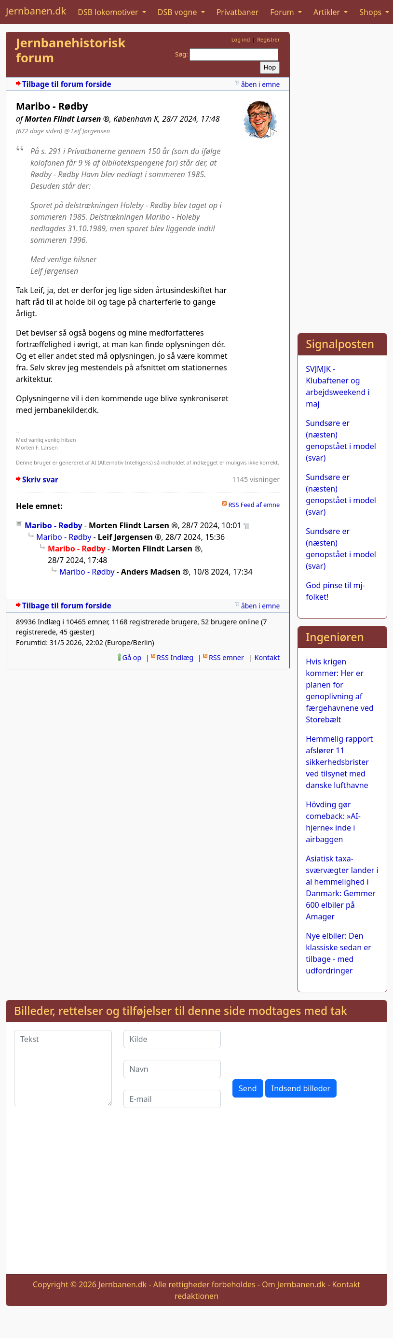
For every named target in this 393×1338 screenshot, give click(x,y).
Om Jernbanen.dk (293, 1284)
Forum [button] (283, 12)
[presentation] (305, 1049)
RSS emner (226, 657)
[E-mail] (172, 1099)
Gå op (132, 657)
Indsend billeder (300, 1088)
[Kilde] (172, 1039)
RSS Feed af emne (254, 504)
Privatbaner (238, 12)
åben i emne (260, 84)
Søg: (181, 54)
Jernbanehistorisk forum (70, 50)
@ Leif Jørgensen (87, 131)
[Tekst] (63, 1068)
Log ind (240, 39)
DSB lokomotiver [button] (109, 12)
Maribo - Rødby (53, 525)
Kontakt (267, 657)
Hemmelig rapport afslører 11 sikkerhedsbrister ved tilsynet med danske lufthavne (339, 761)
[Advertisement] (339, 177)
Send (248, 1088)
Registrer (268, 39)
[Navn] (172, 1069)
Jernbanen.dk (36, 10)
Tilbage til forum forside (66, 84)
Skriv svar (40, 480)
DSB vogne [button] (178, 12)
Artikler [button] (327, 12)
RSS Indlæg (175, 657)
